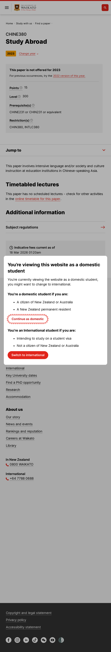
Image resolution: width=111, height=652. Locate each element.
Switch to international (27, 355)
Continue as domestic (28, 319)
